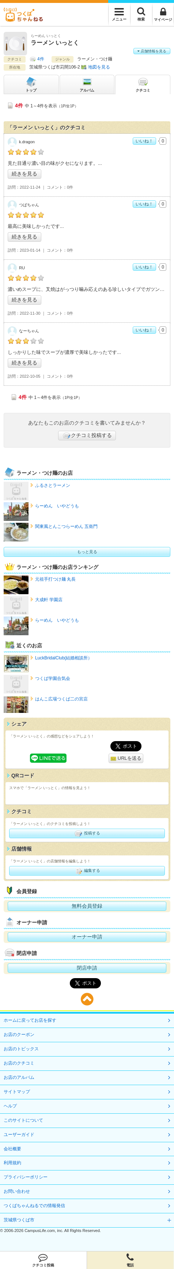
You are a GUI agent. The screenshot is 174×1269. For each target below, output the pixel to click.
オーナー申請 (87, 937)
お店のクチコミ (19, 1063)
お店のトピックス (21, 1048)
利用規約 (12, 1162)
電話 (130, 1260)
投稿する (87, 833)
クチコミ (143, 84)
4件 (40, 59)
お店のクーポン (19, 1034)
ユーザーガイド (19, 1134)
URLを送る (125, 758)
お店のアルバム (19, 1077)
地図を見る (99, 67)
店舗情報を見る (151, 51)
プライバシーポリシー (26, 1177)
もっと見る (87, 552)
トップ (31, 84)
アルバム (87, 84)
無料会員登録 (87, 906)
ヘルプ (10, 1106)
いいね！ (144, 141)
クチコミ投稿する (87, 435)
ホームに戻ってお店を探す (30, 1020)
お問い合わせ (17, 1191)
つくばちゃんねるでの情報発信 (34, 1205)
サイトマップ (17, 1091)
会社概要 (12, 1148)
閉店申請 (87, 968)
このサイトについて (23, 1120)
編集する (87, 870)
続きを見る (24, 174)
